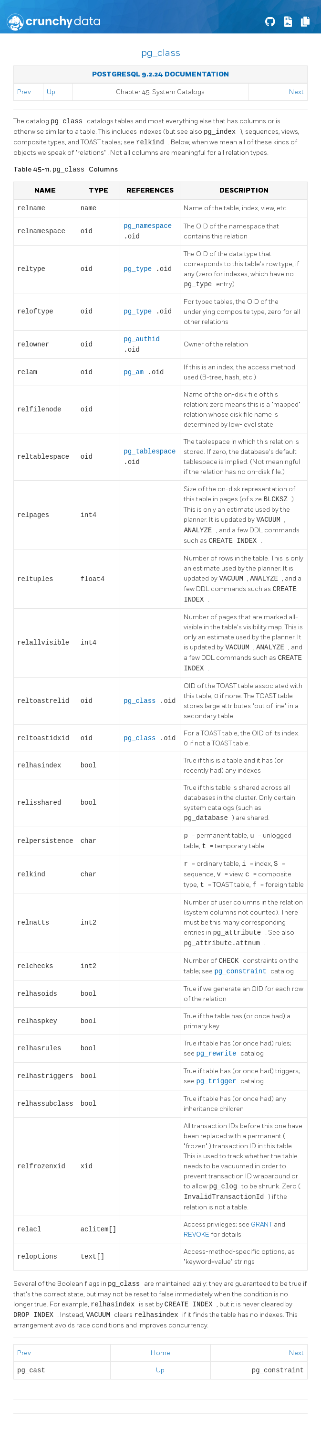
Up (51, 92)
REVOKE (197, 1234)
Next (296, 92)
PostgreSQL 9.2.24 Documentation (160, 74)
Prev (24, 92)
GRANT (262, 1224)
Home (160, 1353)
